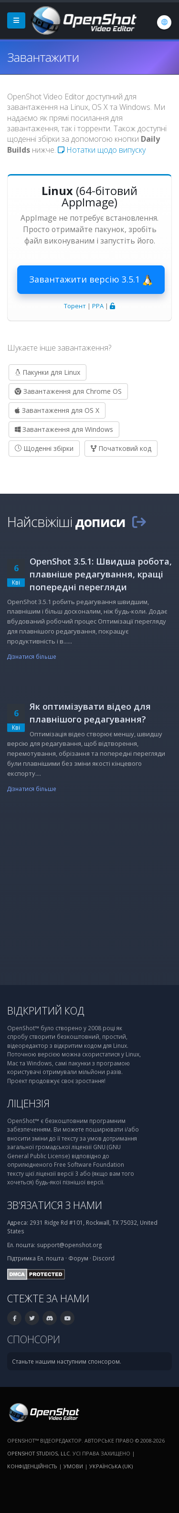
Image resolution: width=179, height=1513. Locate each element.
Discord (104, 1258)
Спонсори (33, 1339)
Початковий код (121, 448)
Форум (78, 1258)
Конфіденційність (32, 1466)
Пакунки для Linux (47, 372)
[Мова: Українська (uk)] (164, 22)
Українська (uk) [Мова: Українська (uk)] (111, 1466)
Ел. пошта (50, 1258)
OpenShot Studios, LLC (38, 1453)
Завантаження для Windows (64, 429)
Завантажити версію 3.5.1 (91, 279)
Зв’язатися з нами (54, 1205)
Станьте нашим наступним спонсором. (66, 1361)
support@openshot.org (69, 1245)
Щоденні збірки (44, 448)
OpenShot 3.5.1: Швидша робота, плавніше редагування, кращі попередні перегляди (101, 574)
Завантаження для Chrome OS (68, 391)
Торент (75, 306)
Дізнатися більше (31, 656)
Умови (73, 1466)
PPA (98, 306)
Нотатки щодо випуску (102, 150)
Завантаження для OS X (57, 410)
